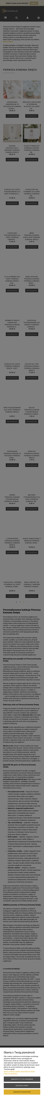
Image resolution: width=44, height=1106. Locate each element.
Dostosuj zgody (22, 1085)
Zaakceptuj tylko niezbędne (22, 1079)
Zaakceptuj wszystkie (22, 1092)
